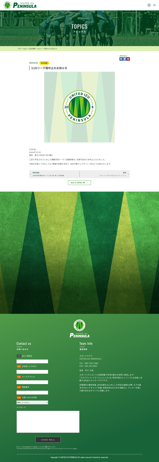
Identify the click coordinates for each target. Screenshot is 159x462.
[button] (121, 59)
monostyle (104, 457)
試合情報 (44, 63)
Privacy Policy (54, 448)
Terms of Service (67, 448)
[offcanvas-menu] (154, 5)
